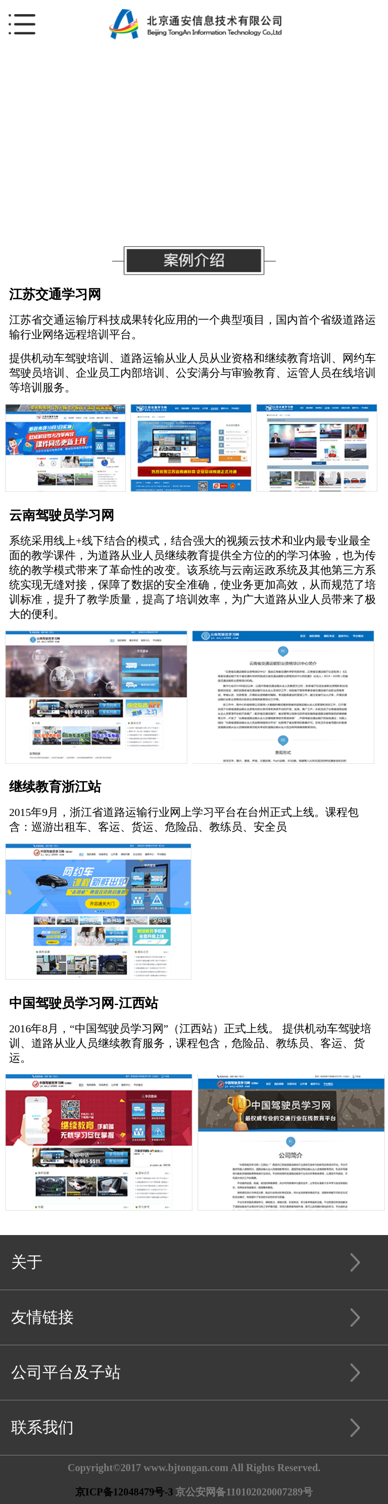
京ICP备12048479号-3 (124, 1491)
